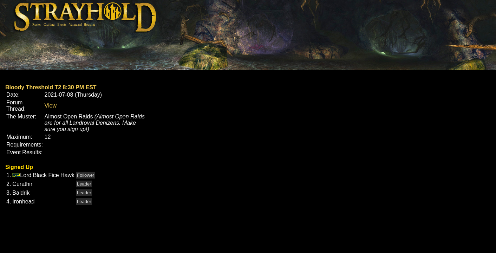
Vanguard (75, 24)
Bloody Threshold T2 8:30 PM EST (51, 87)
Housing (89, 24)
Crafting (49, 24)
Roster (36, 24)
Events (61, 24)
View (51, 106)
